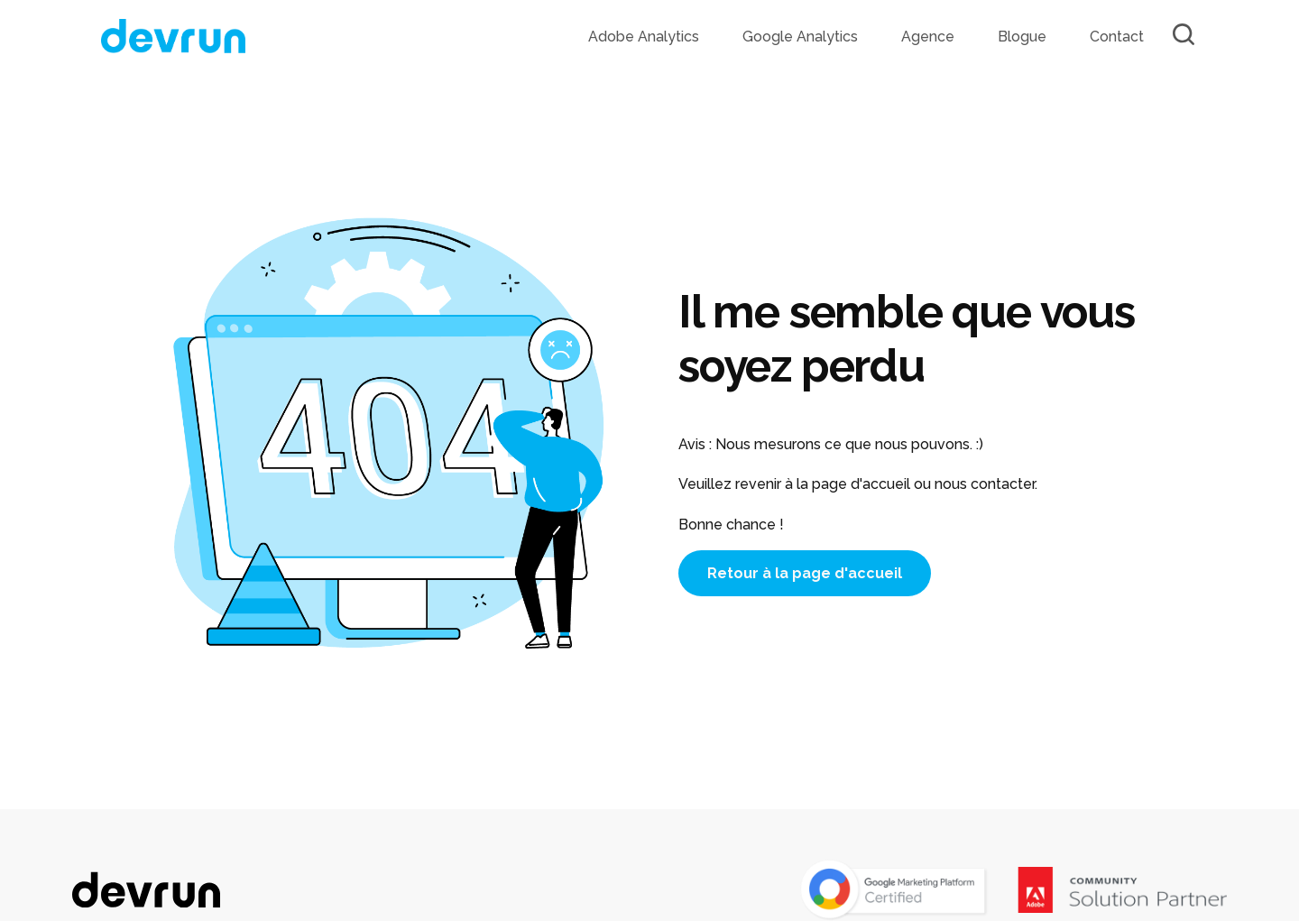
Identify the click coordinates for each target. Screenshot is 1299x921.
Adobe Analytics (643, 36)
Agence (927, 36)
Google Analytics (800, 36)
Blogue (1022, 36)
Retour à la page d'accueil (804, 573)
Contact (1117, 36)
